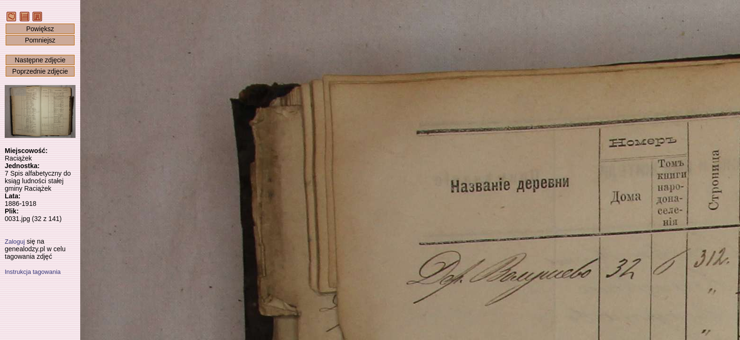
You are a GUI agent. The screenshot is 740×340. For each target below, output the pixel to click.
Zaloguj (15, 241)
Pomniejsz (40, 40)
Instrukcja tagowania (33, 271)
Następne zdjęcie (40, 60)
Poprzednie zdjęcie (40, 71)
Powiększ (40, 29)
